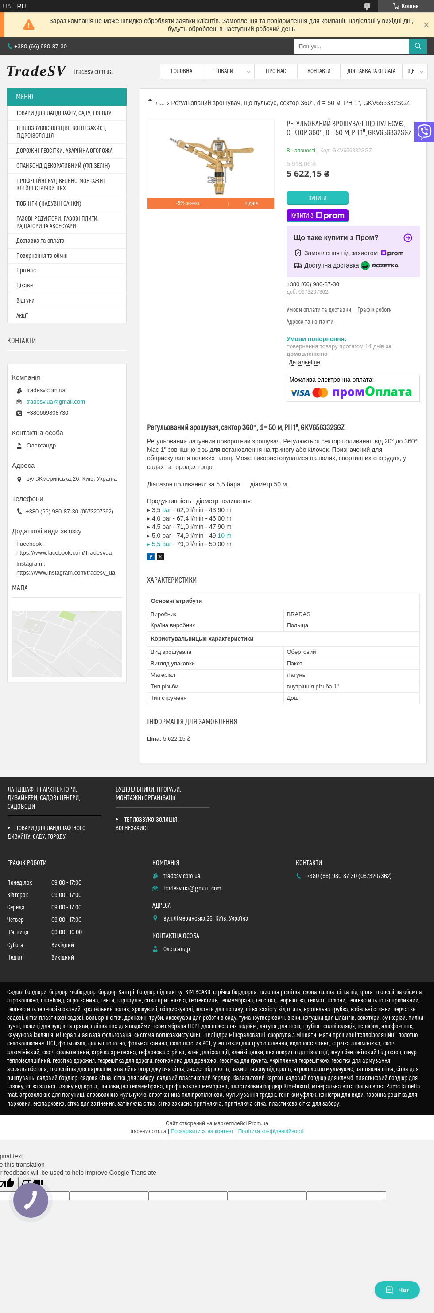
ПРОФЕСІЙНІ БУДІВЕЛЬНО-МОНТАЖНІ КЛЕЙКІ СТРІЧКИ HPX (60, 185)
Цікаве (24, 285)
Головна (181, 71)
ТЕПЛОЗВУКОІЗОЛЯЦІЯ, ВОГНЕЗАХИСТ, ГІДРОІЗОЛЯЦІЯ (61, 132)
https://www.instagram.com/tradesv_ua (65, 572)
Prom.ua (258, 1123)
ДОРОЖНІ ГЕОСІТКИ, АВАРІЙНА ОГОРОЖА (64, 151)
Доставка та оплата (371, 71)
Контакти (319, 71)
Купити (317, 198)
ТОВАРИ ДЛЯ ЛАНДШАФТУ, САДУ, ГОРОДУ (63, 113)
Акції (22, 315)
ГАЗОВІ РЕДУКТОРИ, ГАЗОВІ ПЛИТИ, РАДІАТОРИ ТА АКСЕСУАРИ (57, 222)
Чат (397, 1290)
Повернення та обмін (42, 256)
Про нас (276, 71)
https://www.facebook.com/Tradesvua (64, 552)
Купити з (318, 216)
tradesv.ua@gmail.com (56, 401)
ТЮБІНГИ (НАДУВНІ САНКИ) (48, 203)
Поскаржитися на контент (202, 1131)
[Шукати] (418, 46)
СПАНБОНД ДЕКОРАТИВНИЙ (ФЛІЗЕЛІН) (63, 166)
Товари (224, 71)
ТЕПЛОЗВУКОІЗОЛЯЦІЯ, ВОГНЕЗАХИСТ (147, 824)
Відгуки (25, 300)
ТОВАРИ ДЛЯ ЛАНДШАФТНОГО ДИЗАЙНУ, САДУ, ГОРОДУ (46, 832)
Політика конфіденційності (271, 1131)
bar (166, 509)
